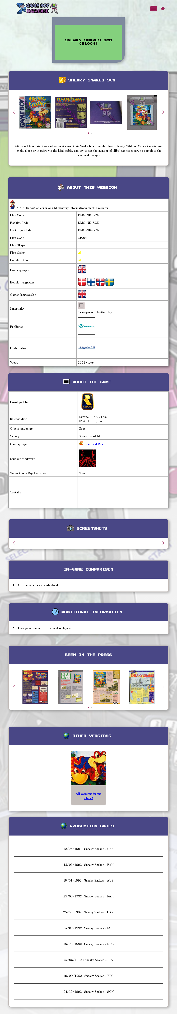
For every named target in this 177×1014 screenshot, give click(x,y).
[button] (163, 112)
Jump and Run (93, 444)
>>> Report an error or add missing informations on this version (62, 207)
